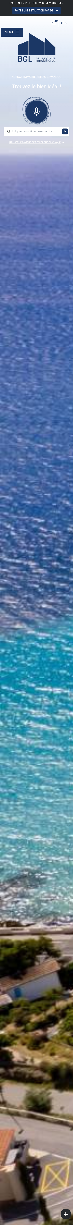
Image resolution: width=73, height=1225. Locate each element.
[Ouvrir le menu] (12, 32)
